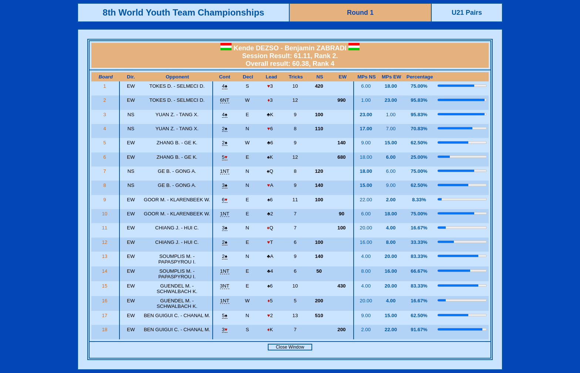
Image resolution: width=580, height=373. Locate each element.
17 (105, 315)
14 (105, 271)
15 (105, 286)
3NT (224, 286)
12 (105, 242)
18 (105, 329)
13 (105, 256)
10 (105, 213)
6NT (224, 100)
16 (105, 300)
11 (105, 228)
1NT (224, 171)
